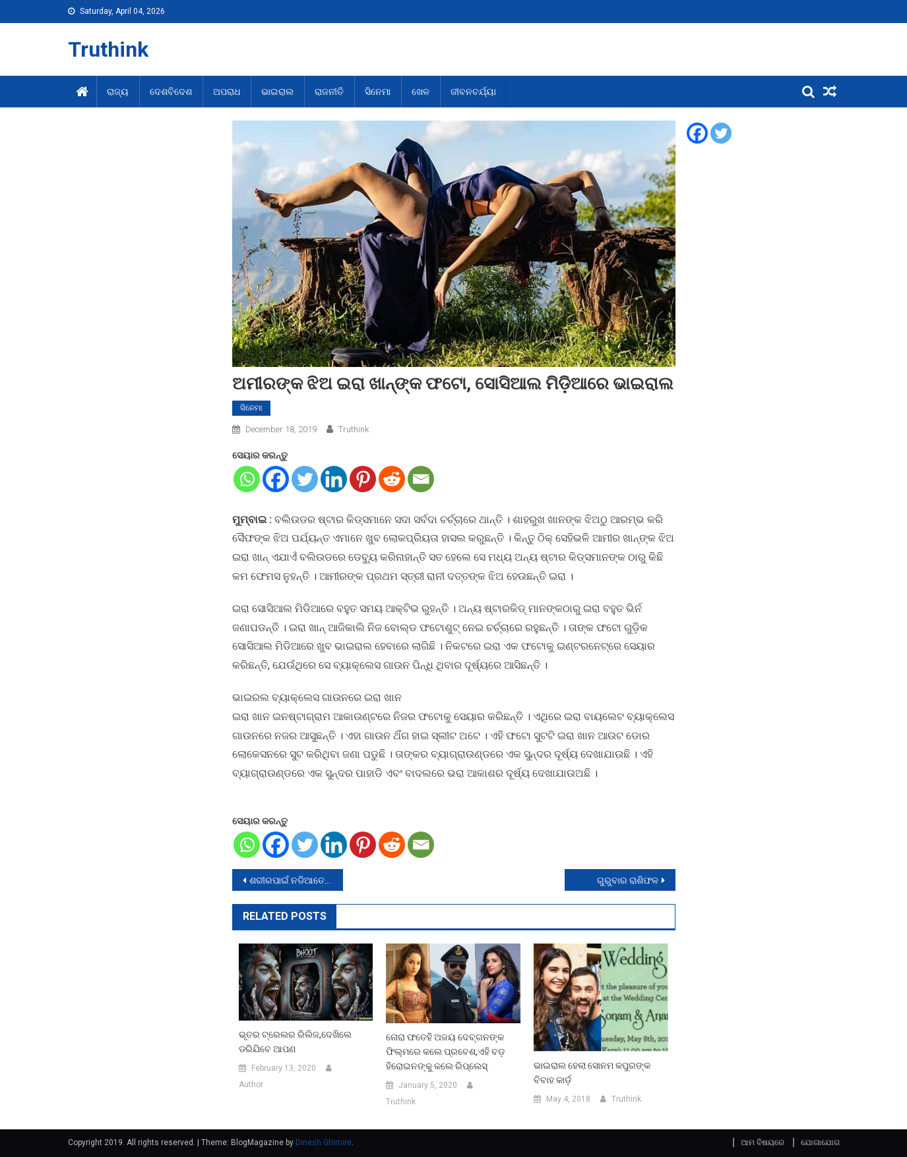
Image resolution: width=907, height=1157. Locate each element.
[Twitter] (305, 479)
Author (251, 1084)
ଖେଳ (420, 91)
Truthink (108, 49)
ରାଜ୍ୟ (118, 91)
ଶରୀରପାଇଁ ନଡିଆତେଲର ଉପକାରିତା (296, 880)
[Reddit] (392, 479)
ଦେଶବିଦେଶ (171, 91)
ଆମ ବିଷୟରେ (762, 1142)
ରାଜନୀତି (329, 91)
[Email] (421, 479)
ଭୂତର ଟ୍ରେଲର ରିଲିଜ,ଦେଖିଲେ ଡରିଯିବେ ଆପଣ (295, 1041)
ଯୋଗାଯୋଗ (820, 1142)
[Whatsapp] (247, 479)
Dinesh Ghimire (324, 1142)
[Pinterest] (363, 479)
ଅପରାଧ (226, 91)
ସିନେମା (378, 91)
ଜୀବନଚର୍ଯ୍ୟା (473, 91)
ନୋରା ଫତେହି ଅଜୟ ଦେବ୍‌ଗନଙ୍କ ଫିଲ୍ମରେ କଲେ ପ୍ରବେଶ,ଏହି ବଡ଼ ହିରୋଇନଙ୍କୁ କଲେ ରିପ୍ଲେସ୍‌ (445, 1051)
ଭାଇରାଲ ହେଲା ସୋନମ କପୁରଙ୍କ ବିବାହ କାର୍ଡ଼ (592, 1072)
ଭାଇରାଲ (277, 91)
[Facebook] (276, 479)
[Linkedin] (334, 479)
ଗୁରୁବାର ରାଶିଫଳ (627, 880)
